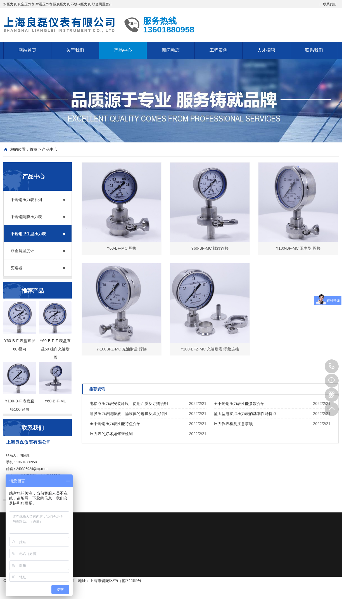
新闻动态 (171, 50)
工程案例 (218, 50)
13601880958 (332, 366)
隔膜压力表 (61, 4)
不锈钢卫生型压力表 (28, 234)
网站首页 (27, 50)
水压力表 (10, 4)
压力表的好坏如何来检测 (111, 433)
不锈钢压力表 (81, 4)
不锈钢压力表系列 (26, 199)
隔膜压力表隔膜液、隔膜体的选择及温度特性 (129, 413)
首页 (33, 149)
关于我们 (75, 50)
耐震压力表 (43, 4)
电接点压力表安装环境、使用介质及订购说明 (129, 403)
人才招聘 (266, 50)
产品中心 (123, 50)
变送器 (16, 268)
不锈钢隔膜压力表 (26, 216)
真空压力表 (26, 4)
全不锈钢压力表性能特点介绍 (115, 423)
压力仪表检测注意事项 (233, 423)
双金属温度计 (102, 4)
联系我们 (329, 4)
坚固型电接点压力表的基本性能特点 (245, 413)
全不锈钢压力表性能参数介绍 (239, 403)
